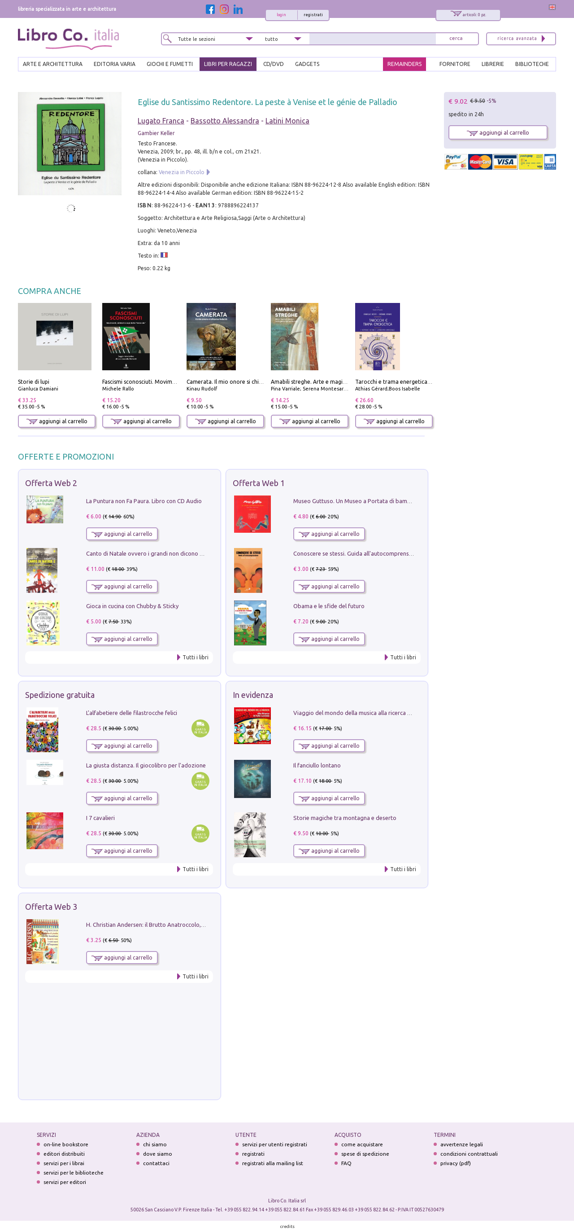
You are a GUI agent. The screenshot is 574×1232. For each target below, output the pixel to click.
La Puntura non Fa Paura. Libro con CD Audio (144, 501)
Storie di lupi (33, 382)
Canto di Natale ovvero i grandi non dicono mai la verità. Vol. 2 (167, 553)
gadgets (307, 64)
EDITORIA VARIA (114, 64)
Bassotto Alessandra (225, 121)
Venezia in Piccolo (181, 172)
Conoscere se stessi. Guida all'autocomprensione (356, 553)
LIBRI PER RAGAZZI (228, 64)
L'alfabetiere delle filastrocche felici (131, 713)
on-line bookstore (65, 1144)
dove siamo (157, 1154)
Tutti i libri (196, 657)
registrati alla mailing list (272, 1163)
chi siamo (155, 1144)
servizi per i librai (63, 1163)
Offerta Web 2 (51, 482)
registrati (313, 15)
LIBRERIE (493, 64)
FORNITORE (454, 64)
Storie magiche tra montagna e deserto (344, 818)
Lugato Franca (161, 121)
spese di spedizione (365, 1154)
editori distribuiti (64, 1154)
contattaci (156, 1163)
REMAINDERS (404, 64)
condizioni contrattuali (469, 1154)
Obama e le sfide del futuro (329, 606)
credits (287, 1226)
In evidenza (253, 694)
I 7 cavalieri (100, 818)
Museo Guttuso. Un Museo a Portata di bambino (356, 501)
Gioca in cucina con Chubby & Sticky (132, 606)
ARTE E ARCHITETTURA (53, 64)
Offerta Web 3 (51, 906)
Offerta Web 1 (259, 482)
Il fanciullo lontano (317, 765)
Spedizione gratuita (60, 694)
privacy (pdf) (455, 1163)
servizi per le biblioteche (73, 1172)
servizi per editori (64, 1182)
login (281, 15)
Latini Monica (287, 121)
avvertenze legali (461, 1144)
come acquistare (362, 1144)
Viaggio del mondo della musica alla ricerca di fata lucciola (369, 713)
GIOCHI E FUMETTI (170, 64)
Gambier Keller (156, 133)
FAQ (346, 1163)
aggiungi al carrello (56, 421)
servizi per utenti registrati (274, 1144)
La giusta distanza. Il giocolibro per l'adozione (146, 765)
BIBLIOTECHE (532, 64)
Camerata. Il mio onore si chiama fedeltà (238, 382)
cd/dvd (273, 64)
